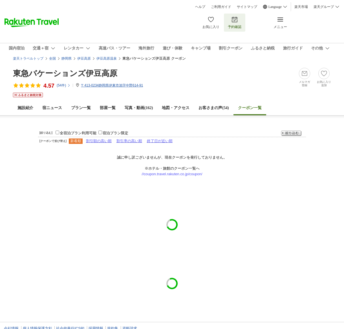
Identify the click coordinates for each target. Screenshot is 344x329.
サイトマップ (247, 7)
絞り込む (291, 133)
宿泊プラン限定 (115, 133)
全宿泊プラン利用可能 (78, 133)
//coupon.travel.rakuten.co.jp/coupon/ (172, 174)
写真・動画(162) (139, 108)
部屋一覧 (108, 108)
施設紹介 (25, 108)
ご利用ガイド (221, 7)
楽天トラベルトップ (28, 58)
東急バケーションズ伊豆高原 (65, 73)
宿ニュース (52, 108)
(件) (63, 85)
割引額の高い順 (99, 141)
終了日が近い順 (160, 141)
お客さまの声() (214, 108)
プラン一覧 (81, 108)
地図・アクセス (175, 108)
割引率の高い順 (129, 141)
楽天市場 (301, 7)
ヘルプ (200, 7)
